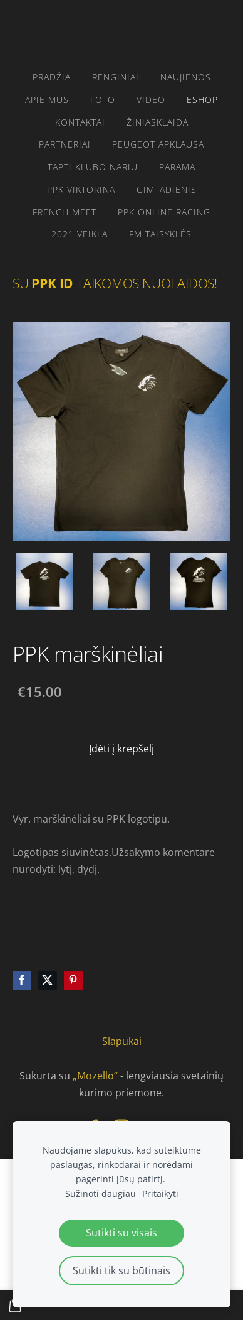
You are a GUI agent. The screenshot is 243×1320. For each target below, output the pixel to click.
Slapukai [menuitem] (122, 1041)
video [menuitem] (151, 99)
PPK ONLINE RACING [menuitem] (164, 212)
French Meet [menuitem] (64, 212)
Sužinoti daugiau (100, 1193)
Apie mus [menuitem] (47, 99)
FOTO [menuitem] (102, 99)
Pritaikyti (160, 1193)
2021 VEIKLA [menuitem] (79, 234)
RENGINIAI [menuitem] (115, 77)
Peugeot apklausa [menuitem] (158, 144)
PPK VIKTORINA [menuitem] (81, 189)
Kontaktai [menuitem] (80, 122)
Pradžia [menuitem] (52, 77)
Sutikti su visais (121, 1233)
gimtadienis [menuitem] (167, 189)
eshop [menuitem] (202, 99)
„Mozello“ (95, 1076)
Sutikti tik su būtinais (121, 1270)
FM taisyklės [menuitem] (160, 234)
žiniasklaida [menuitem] (158, 122)
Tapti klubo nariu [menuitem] (93, 167)
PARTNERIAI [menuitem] (65, 144)
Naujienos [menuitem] (185, 77)
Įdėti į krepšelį (121, 748)
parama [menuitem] (177, 167)
